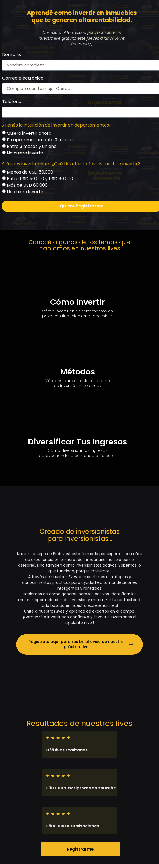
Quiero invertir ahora (29, 133)
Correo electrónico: (23, 78)
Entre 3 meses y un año (32, 146)
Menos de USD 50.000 (30, 172)
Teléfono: (12, 102)
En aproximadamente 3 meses (40, 140)
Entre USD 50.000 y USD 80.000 (40, 178)
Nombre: (11, 55)
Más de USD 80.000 (27, 185)
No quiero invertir (25, 153)
